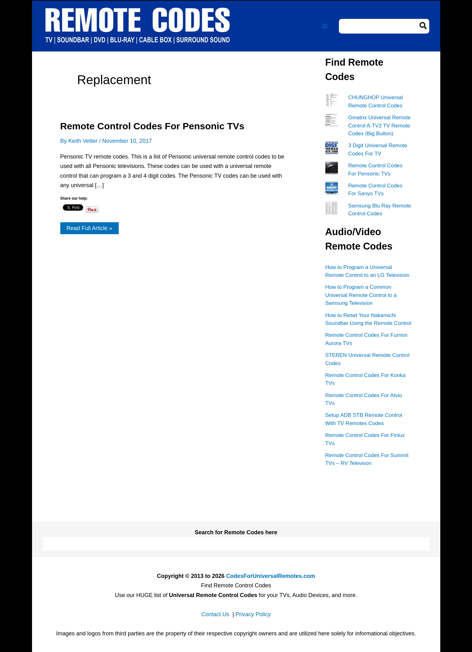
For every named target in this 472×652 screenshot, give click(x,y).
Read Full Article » (89, 229)
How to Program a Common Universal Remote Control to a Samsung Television (361, 295)
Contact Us (215, 614)
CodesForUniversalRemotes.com (270, 576)
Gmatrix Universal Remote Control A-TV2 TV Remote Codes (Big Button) (379, 126)
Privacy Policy (253, 614)
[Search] (423, 26)
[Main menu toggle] (325, 26)
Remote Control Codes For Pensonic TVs (152, 126)
